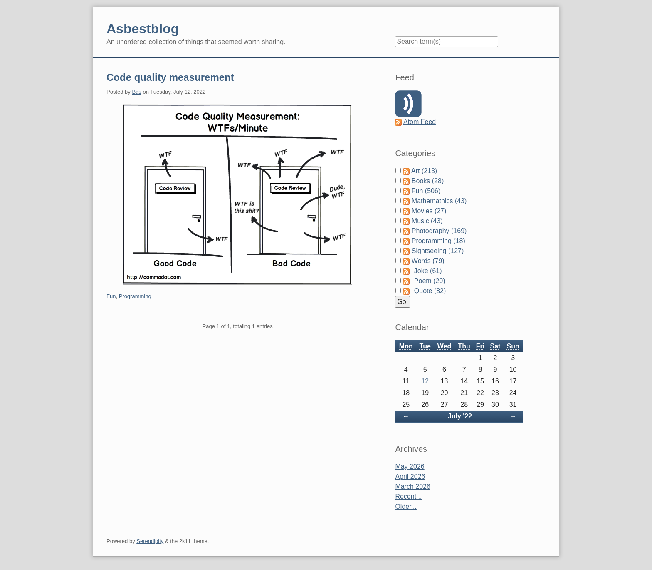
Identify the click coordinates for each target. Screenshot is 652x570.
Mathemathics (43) (439, 200)
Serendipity (149, 541)
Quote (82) (430, 290)
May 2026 (409, 466)
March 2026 (412, 486)
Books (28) (428, 180)
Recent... (408, 496)
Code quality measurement (170, 77)
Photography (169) (439, 230)
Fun (111, 296)
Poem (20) (429, 280)
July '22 (460, 416)
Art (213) (424, 170)
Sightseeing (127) (438, 250)
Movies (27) (429, 210)
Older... (406, 506)
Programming (135, 296)
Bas (136, 92)
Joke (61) (428, 270)
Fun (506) (426, 190)
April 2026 (410, 476)
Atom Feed (419, 121)
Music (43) (427, 220)
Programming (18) (438, 240)
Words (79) (428, 260)
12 (425, 381)
